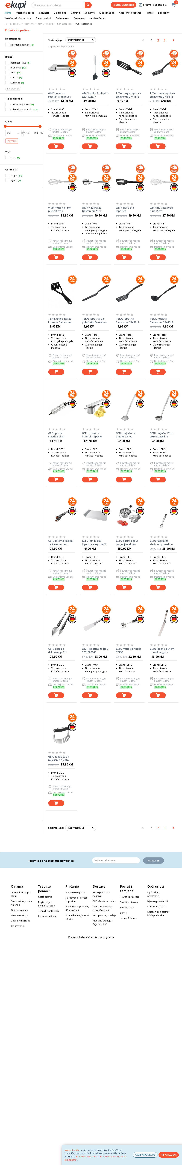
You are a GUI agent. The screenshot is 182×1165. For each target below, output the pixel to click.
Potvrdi (12, 141)
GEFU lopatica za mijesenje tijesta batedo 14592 (58, 758)
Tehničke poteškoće (49, 910)
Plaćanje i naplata (75, 892)
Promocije (79, 18)
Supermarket (43, 18)
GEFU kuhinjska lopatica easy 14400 (94, 542)
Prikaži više (13, 89)
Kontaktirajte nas (156, 906)
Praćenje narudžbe (123, 4)
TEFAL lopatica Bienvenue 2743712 (127, 320)
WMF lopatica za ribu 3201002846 (95, 650)
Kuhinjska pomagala (21, 109)
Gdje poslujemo (19, 910)
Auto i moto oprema (130, 12)
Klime (8, 12)
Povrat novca (127, 907)
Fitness (150, 12)
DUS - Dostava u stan (104, 901)
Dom (39, 23)
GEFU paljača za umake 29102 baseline (126, 435)
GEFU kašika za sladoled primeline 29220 (161, 542)
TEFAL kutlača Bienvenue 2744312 (161, 320)
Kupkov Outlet (97, 18)
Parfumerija (62, 18)
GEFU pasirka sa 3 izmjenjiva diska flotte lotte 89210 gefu (127, 542)
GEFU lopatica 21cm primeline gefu (162, 650)
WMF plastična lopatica (125, 209)
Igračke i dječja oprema (18, 18)
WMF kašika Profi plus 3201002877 (95, 94)
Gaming (75, 12)
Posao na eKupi (19, 915)
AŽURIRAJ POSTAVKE (145, 1154)
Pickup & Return (128, 918)
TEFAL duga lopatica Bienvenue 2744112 (128, 94)
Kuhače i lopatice (19, 104)
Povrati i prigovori (129, 896)
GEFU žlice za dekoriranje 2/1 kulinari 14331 (57, 650)
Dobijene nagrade (20, 920)
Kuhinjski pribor (64, 23)
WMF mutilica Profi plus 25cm (161, 209)
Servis (123, 912)
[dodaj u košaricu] (56, 146)
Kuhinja (49, 23)
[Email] (116, 860)
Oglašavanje (17, 925)
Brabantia (15, 67)
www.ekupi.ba (72, 1150)
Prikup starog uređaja (104, 915)
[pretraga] (88, 5)
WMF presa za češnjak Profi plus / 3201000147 (59, 94)
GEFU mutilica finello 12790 (128, 650)
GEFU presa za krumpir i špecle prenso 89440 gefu (93, 435)
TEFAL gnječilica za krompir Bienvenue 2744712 (59, 320)
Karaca (14, 77)
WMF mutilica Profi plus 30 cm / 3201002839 (59, 209)
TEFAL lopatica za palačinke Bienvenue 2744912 (94, 320)
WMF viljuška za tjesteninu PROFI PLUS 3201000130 (92, 209)
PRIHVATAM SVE (169, 1154)
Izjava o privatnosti (157, 901)
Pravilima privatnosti (87, 1156)
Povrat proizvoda (129, 902)
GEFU (13, 72)
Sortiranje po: (56, 40)
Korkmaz (15, 82)
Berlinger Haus (18, 62)
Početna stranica (12, 23)
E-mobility (163, 12)
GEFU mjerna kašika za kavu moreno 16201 (60, 542)
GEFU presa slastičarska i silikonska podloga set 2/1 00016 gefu (59, 435)
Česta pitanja (45, 896)
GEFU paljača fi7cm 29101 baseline (161, 434)
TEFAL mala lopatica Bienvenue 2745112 (162, 94)
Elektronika (60, 12)
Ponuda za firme (47, 916)
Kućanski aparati (25, 12)
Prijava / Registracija (152, 5)
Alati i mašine (106, 12)
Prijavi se (154, 860)
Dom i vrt (89, 12)
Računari (44, 12)
